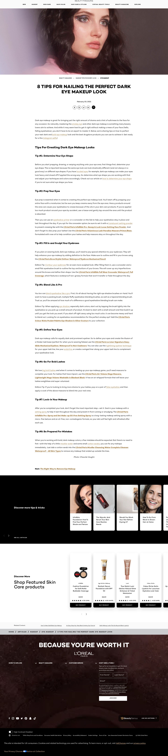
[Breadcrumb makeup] (34, 632)
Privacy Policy (67, 735)
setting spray (41, 412)
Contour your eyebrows (55, 265)
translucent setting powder (120, 223)
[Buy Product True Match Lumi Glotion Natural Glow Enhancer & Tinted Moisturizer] (127, 605)
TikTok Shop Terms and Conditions (33, 735)
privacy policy (139, 743)
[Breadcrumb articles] (22, 632)
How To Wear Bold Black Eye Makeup (51, 625)
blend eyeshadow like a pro (58, 293)
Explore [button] (138, 4)
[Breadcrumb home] (11, 632)
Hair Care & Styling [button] (79, 4)
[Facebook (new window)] (9, 718)
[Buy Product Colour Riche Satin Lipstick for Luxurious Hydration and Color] (150, 605)
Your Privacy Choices (15, 751)
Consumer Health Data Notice (53, 735)
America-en (14, 735)
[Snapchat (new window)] (30, 718)
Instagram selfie (50, 138)
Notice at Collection (36, 751)
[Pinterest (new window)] (26, 718)
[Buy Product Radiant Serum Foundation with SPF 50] (104, 605)
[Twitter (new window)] (22, 718)
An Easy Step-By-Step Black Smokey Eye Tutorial (80, 625)
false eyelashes (113, 387)
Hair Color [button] (61, 4)
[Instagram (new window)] (13, 718)
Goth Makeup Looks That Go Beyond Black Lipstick (114, 625)
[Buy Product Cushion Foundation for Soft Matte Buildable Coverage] (80, 605)
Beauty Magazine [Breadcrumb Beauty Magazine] (65, 78)
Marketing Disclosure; (108, 690)
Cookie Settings (93, 735)
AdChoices (121, 743)
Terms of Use (103, 735)
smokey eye (77, 124)
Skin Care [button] (47, 4)
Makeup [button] (34, 4)
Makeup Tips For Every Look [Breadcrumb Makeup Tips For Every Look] (86, 78)
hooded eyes (82, 171)
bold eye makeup (59, 134)
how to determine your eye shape (117, 178)
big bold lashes (49, 370)
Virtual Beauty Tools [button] (101, 4)
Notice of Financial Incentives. (110, 693)
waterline (68, 349)
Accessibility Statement (80, 735)
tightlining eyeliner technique (118, 346)
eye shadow (64, 306)
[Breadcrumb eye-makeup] (48, 632)
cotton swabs (94, 444)
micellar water (66, 444)
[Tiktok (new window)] (34, 718)
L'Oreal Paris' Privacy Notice (117, 691)
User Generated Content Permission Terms (120, 735)
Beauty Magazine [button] (122, 4)
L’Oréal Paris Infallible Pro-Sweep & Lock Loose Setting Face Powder (95, 227)
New (24, 4)
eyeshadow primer (61, 220)
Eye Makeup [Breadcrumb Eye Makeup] (104, 78)
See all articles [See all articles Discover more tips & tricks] (20, 537)
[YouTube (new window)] (17, 718)
